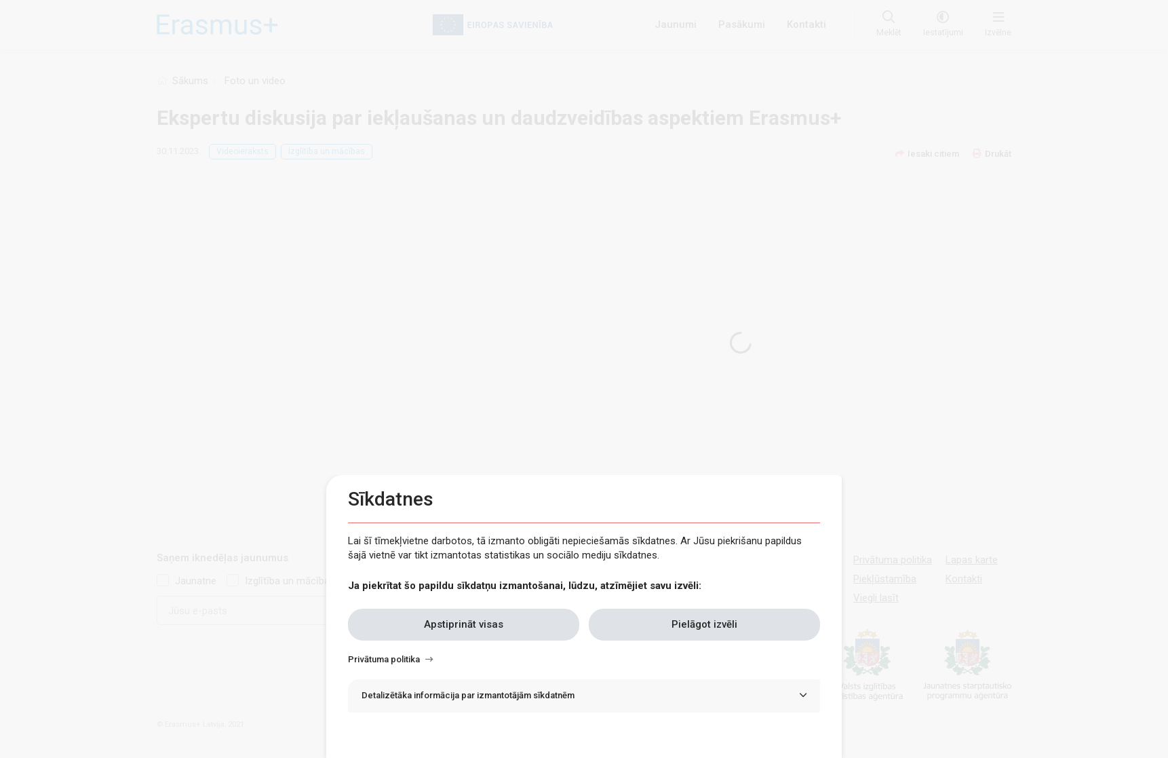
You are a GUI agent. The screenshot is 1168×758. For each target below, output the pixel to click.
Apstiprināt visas (463, 624)
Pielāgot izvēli (704, 624)
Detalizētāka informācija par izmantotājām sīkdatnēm (468, 695)
